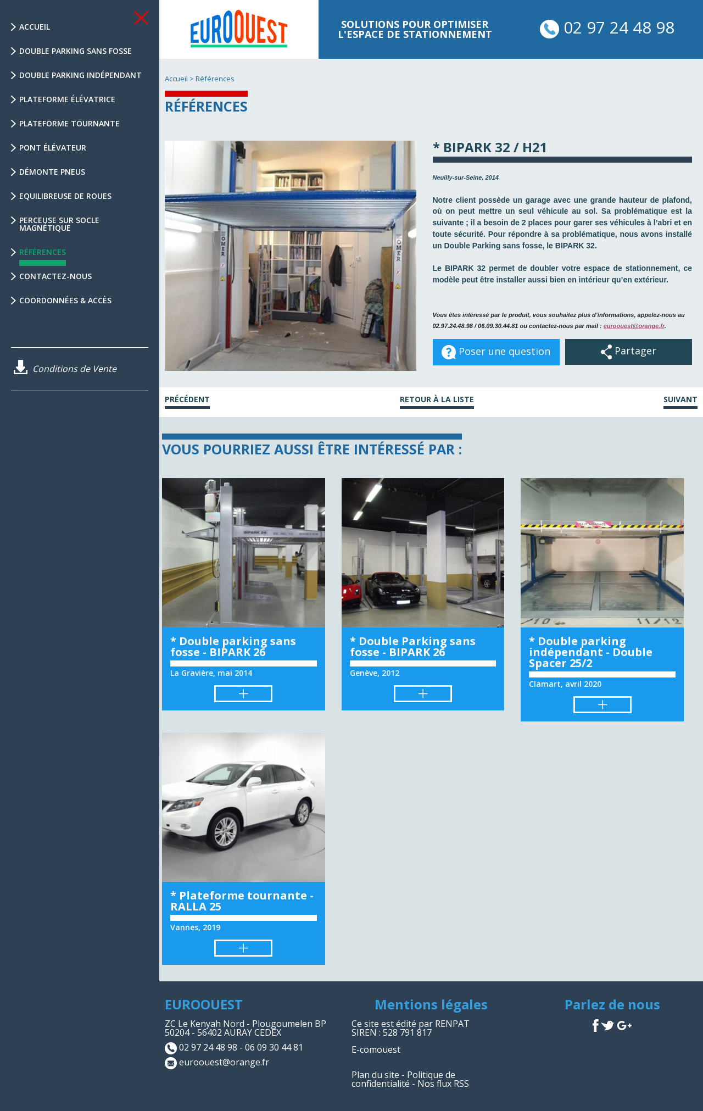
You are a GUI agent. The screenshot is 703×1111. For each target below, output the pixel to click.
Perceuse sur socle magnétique (59, 224)
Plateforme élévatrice (67, 99)
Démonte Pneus (52, 171)
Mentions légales (431, 1004)
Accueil (34, 26)
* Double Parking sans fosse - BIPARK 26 (413, 646)
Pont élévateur (52, 147)
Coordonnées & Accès (65, 300)
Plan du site (375, 1075)
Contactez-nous (55, 276)
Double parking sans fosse (75, 51)
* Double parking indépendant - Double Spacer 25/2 (590, 652)
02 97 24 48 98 (607, 27)
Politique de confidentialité (403, 1079)
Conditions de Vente (65, 369)
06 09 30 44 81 (274, 1048)
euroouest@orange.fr (634, 326)
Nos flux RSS (443, 1083)
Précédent (187, 400)
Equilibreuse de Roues (65, 196)
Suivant (680, 400)
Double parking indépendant (80, 75)
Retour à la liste (437, 400)
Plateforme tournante (69, 123)
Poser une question (496, 352)
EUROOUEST (204, 1004)
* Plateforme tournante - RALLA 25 (242, 901)
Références (42, 256)
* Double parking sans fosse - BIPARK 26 (233, 646)
